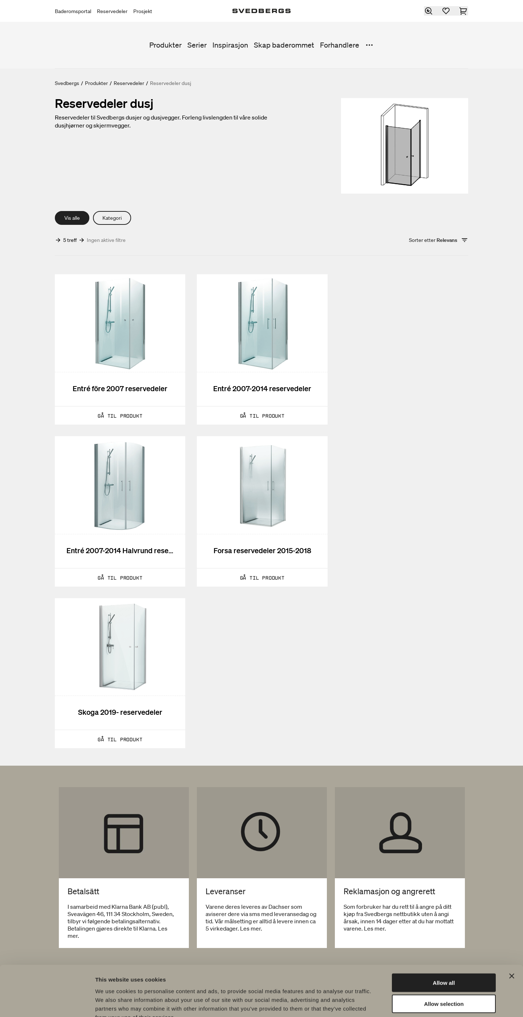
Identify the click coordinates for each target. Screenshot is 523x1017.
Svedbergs (67, 83)
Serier (197, 45)
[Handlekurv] (463, 11)
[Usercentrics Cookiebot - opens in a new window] (47, 1002)
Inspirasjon (230, 45)
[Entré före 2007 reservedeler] (120, 349)
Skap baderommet (284, 45)
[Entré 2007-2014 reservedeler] (261, 349)
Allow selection (443, 960)
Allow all (444, 939)
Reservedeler (112, 11)
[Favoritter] (446, 11)
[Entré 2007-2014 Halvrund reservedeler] (403, 349)
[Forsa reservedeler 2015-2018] (120, 511)
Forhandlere (339, 45)
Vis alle (72, 218)
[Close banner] (511, 932)
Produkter (165, 45)
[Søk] (429, 11)
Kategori (112, 218)
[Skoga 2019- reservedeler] (261, 511)
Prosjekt (142, 11)
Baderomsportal (73, 11)
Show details (381, 1003)
